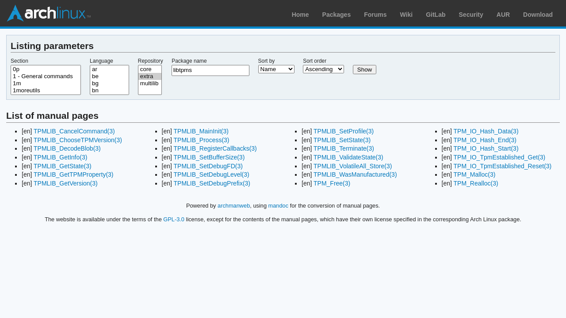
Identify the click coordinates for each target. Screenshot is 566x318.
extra (149, 76)
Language (101, 61)
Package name (189, 61)
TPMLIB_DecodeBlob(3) (67, 148)
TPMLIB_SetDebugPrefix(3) (212, 183)
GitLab (435, 14)
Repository (150, 61)
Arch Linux (49, 13)
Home (300, 14)
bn (109, 90)
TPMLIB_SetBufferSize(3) (209, 157)
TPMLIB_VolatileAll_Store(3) (353, 166)
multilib (149, 83)
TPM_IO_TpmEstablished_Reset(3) (503, 166)
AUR (503, 14)
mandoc (278, 205)
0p (45, 69)
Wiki (406, 14)
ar (109, 69)
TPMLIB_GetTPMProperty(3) (74, 174)
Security (471, 14)
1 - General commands (45, 76)
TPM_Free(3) (332, 183)
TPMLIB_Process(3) (201, 140)
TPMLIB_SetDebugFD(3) (208, 166)
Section (19, 61)
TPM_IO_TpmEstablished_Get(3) (500, 157)
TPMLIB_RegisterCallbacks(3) (215, 148)
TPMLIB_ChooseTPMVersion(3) (78, 140)
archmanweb (234, 205)
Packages (336, 14)
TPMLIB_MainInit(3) (201, 131)
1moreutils (45, 90)
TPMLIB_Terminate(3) (344, 148)
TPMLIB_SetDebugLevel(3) (211, 174)
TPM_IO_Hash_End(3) (485, 140)
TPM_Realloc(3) (476, 183)
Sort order (314, 61)
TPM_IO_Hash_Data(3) (486, 131)
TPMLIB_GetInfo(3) (60, 157)
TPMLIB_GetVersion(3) (66, 183)
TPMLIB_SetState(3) (342, 140)
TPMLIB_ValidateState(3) (348, 157)
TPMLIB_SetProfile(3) (344, 131)
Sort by (266, 61)
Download (538, 14)
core (149, 69)
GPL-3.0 (173, 219)
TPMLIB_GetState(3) (63, 166)
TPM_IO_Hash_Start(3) (486, 148)
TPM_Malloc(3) (475, 174)
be (109, 76)
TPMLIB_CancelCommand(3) (74, 131)
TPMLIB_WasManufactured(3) (355, 174)
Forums (375, 14)
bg (109, 83)
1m (45, 83)
